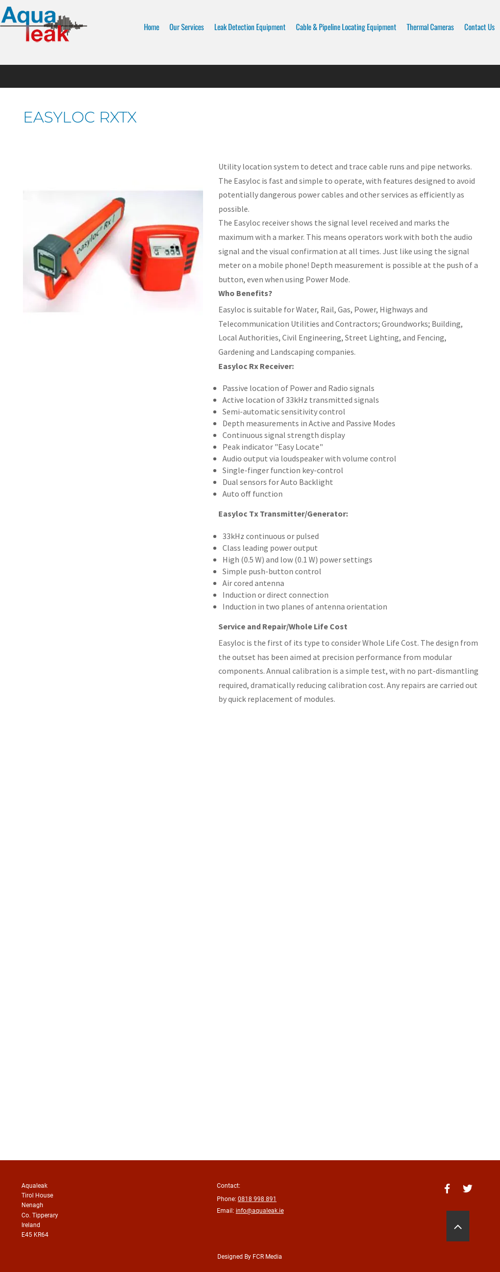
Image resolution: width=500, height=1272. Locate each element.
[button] (113, 251)
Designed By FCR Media (249, 1256)
